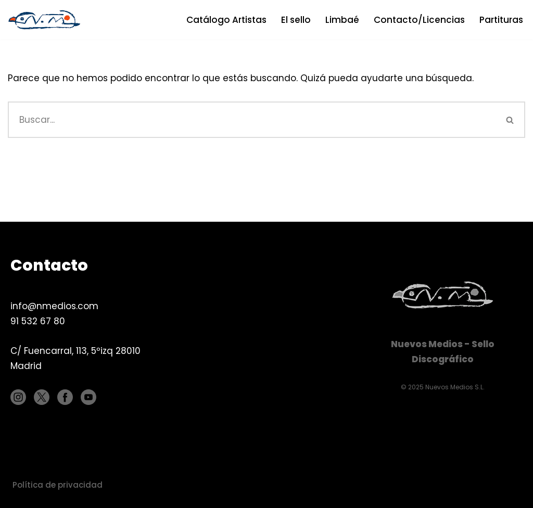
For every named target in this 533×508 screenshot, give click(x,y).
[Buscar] (252, 119)
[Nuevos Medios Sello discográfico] (47, 19)
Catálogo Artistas (226, 20)
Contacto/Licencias (419, 20)
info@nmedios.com (54, 306)
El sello (296, 20)
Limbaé (342, 20)
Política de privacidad (57, 484)
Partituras (501, 20)
